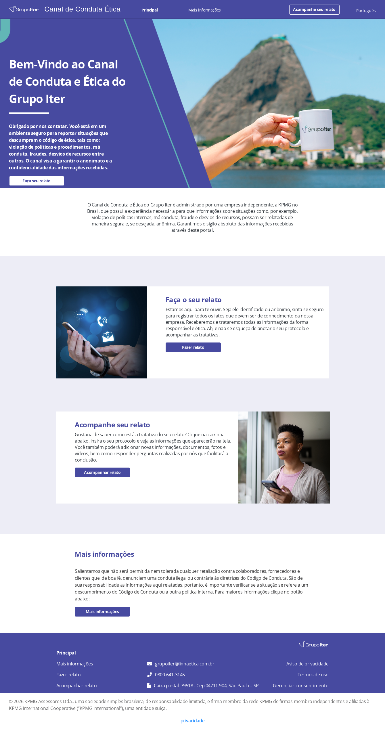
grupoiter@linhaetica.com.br (184, 664)
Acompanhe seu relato (314, 9)
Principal (149, 10)
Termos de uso (313, 674)
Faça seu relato (36, 180)
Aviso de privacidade (307, 664)
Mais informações (204, 10)
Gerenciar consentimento (301, 685)
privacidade (193, 720)
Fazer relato (193, 347)
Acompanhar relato (102, 472)
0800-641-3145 (170, 674)
